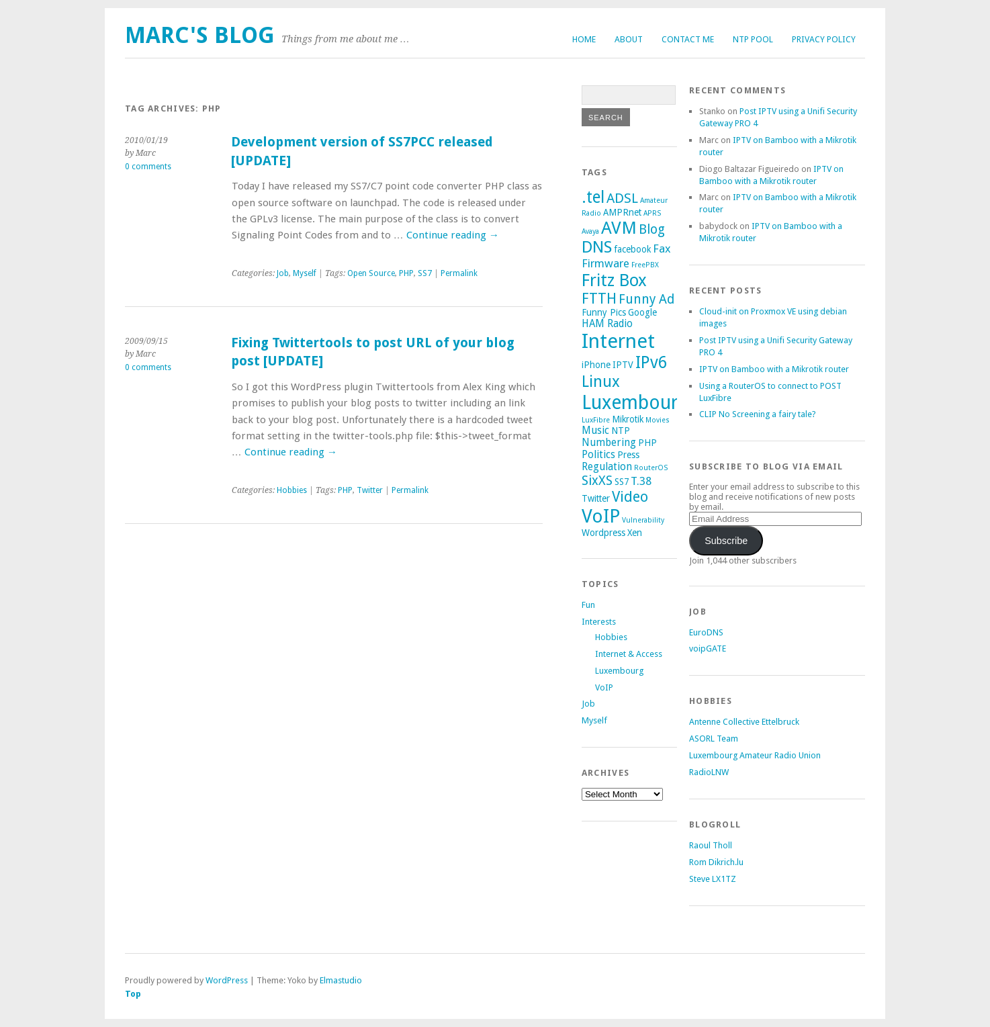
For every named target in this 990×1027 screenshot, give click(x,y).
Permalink (459, 273)
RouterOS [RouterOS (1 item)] (651, 467)
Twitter (370, 490)
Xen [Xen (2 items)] (634, 532)
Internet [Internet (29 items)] (618, 341)
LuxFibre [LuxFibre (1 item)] (596, 420)
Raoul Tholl (710, 845)
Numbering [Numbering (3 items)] (609, 443)
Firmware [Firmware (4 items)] (605, 263)
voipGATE (707, 648)
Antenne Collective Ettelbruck (744, 722)
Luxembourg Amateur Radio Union (755, 755)
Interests (599, 622)
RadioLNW (709, 772)
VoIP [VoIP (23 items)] (601, 516)
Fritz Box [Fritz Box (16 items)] (614, 280)
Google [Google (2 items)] (642, 312)
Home (584, 39)
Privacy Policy (824, 39)
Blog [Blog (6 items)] (652, 229)
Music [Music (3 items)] (595, 431)
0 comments (148, 166)
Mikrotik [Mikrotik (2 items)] (627, 419)
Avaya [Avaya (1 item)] (590, 231)
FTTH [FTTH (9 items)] (599, 298)
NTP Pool (753, 39)
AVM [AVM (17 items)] (619, 228)
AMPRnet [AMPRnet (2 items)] (622, 212)
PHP (406, 273)
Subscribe (726, 540)
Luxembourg (619, 671)
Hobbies (292, 490)
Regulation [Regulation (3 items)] (607, 467)
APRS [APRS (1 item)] (652, 213)
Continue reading (452, 235)
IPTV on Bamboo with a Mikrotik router (774, 369)
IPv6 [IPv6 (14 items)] (651, 362)
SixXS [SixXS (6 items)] (597, 480)
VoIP (604, 687)
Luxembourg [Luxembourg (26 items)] (635, 402)
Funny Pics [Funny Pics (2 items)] (604, 312)
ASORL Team (713, 738)
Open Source (371, 273)
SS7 (425, 273)
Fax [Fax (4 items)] (662, 248)
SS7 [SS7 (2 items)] (622, 481)
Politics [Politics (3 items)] (598, 455)
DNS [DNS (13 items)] (597, 247)
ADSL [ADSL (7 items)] (622, 198)
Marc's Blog (200, 35)
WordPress (227, 980)
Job (283, 273)
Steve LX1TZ (712, 879)
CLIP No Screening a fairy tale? (757, 414)
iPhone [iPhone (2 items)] (596, 364)
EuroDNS (706, 632)
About (629, 39)
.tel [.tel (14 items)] (593, 197)
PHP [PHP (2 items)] (647, 442)
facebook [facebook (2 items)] (632, 249)
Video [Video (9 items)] (630, 496)
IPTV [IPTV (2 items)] (623, 364)
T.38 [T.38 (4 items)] (641, 481)
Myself (304, 273)
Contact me (688, 39)
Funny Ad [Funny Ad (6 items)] (646, 299)
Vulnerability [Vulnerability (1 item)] (643, 520)
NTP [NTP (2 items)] (620, 430)
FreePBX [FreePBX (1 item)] (645, 265)
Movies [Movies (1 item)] (657, 420)
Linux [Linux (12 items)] (601, 381)
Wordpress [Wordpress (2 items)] (603, 532)
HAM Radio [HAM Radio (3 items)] (607, 324)
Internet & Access (628, 654)
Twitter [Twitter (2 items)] (596, 498)
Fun (588, 605)
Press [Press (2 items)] (628, 454)
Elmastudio (341, 980)
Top (133, 994)
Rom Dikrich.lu (716, 862)
